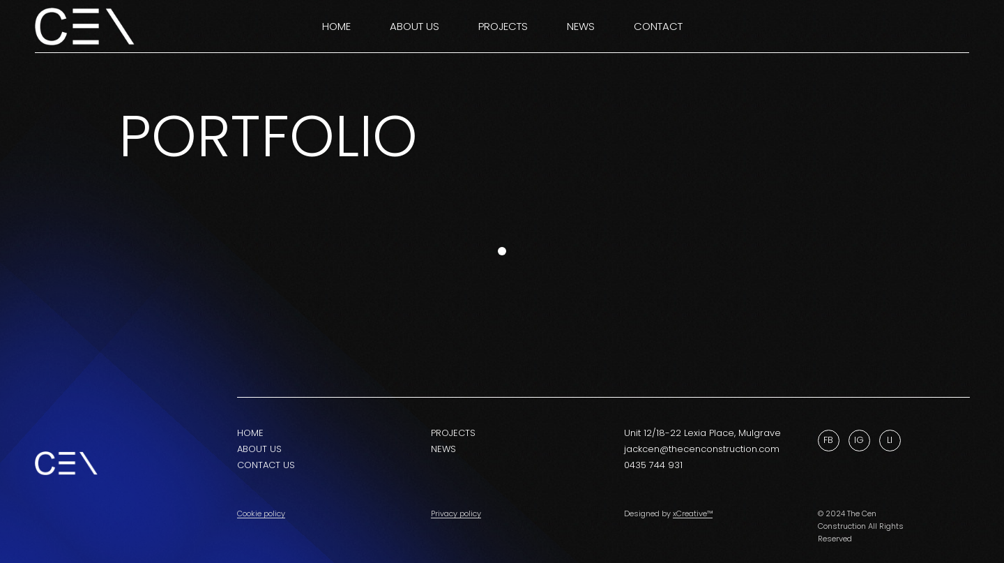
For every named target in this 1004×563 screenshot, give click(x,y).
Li (889, 439)
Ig (859, 439)
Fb (828, 439)
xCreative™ (693, 513)
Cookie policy (261, 513)
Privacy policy (456, 513)
